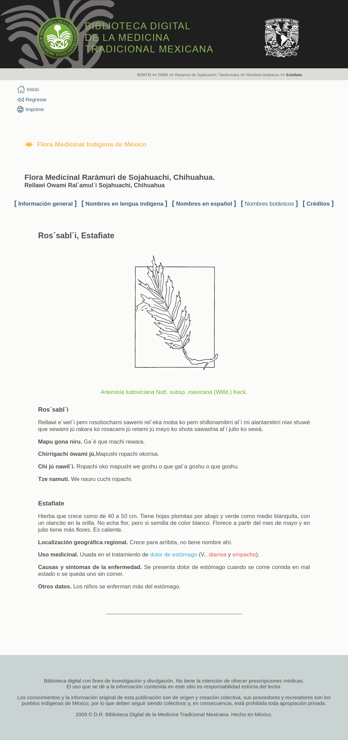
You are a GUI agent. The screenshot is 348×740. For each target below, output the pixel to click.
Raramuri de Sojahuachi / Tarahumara (207, 75)
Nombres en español (204, 204)
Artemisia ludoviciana (128, 392)
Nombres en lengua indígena (124, 204)
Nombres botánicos (262, 75)
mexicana (200, 392)
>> (154, 75)
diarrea (217, 554)
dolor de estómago (173, 554)
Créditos (318, 204)
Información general (45, 204)
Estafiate (294, 75)
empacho (244, 554)
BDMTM (144, 75)
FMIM (163, 75)
